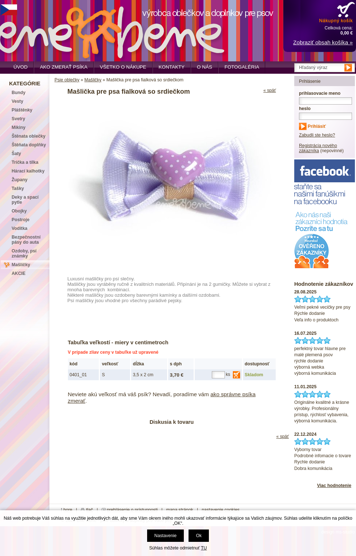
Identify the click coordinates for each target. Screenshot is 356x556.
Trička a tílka (25, 162)
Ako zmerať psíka (64, 67)
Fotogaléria (241, 67)
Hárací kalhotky (28, 171)
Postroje (20, 219)
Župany (20, 179)
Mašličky (92, 79)
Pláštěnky (22, 110)
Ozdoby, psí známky (24, 253)
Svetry (18, 118)
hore (67, 509)
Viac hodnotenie (334, 485)
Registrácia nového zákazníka (318, 148)
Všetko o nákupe (123, 67)
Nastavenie (165, 535)
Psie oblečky (67, 79)
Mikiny (18, 127)
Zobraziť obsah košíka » (323, 42)
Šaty (16, 153)
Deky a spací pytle (25, 200)
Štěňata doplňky (29, 144)
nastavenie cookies (220, 509)
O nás (204, 67)
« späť (269, 90)
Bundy (18, 92)
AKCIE (18, 273)
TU (204, 548)
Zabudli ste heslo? (317, 135)
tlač (89, 509)
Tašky (18, 188)
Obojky (19, 211)
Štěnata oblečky (28, 136)
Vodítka (19, 228)
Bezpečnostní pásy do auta (26, 240)
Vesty (17, 101)
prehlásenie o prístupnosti (132, 509)
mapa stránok (179, 509)
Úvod (20, 67)
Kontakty (172, 67)
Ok (199, 535)
